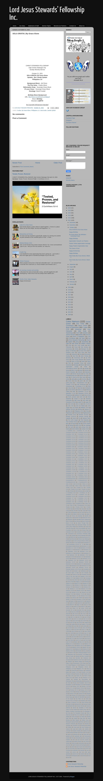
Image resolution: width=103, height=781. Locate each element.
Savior (74, 418)
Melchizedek (78, 650)
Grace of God (71, 581)
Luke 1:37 (80, 631)
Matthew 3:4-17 (69, 649)
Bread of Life (69, 523)
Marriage (76, 365)
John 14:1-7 (83, 613)
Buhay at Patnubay (71, 350)
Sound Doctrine (85, 702)
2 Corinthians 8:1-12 (82, 499)
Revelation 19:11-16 (84, 682)
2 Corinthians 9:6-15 (82, 501)
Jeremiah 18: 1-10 (70, 610)
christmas (78, 329)
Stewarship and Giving (26, 234)
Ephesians (77, 546)
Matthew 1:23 (87, 643)
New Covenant (85, 656)
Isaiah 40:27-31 (80, 601)
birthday (80, 334)
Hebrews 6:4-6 (85, 592)
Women (87, 721)
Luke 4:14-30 (80, 638)
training (84, 755)
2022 (69, 218)
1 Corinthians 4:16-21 (82, 460)
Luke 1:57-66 (79, 633)
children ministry (86, 343)
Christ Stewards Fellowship (76, 340)
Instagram (69, 120)
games (69, 734)
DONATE (68, 178)
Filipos (89, 361)
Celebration (80, 526)
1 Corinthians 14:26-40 (82, 441)
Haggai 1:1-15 (79, 581)
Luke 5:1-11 (78, 640)
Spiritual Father (87, 418)
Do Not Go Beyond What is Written (81, 540)
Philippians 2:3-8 (70, 666)
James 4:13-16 (85, 608)
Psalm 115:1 (71, 675)
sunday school (85, 429)
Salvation (85, 333)
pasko (73, 746)
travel (89, 755)
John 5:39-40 (76, 620)
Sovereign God (69, 704)
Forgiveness (69, 395)
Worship (87, 723)
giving (77, 341)
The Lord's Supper (73, 420)
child (79, 423)
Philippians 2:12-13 (84, 665)
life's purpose (85, 739)
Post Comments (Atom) (26, 166)
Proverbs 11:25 (85, 672)
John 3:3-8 (68, 620)
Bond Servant (77, 521)
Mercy (84, 650)
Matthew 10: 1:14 (70, 643)
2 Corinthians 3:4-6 (71, 492)
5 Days (67, 510)
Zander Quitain (51, 110)
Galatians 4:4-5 (78, 395)
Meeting (80, 409)
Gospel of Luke (78, 398)
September (73, 264)
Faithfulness (83, 570)
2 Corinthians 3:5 (82, 492)
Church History (71, 389)
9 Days (69, 512)
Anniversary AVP (78, 357)
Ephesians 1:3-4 (69, 553)
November (73, 225)
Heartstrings (69, 333)
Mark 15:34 (82, 641)
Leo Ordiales (69, 626)
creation (80, 729)
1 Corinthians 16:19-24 (82, 446)
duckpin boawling (77, 730)
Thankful (75, 709)
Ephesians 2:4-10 (84, 555)
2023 (69, 215)
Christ (69, 345)
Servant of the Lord (70, 700)
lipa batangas (87, 425)
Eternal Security (76, 373)
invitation (68, 739)
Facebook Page (70, 118)
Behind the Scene (86, 517)
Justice (67, 624)
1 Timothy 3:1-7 (80, 487)
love (89, 338)
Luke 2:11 (68, 634)
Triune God (74, 716)
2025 (69, 210)
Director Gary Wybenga (83, 538)
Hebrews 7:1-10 (70, 594)
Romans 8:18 (81, 693)
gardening (75, 734)
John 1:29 (86, 617)
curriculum (68, 730)
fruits (86, 732)
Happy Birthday (73, 232)
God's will (82, 397)
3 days (82, 508)
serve (87, 381)
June (71, 272)
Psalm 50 (86, 675)
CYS (67, 329)
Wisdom (82, 721)
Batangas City (85, 349)
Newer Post (17, 163)
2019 (69, 289)
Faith (67, 343)
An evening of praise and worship (29, 270)
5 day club (70, 388)
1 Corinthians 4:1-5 (82, 459)
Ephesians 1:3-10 (72, 551)
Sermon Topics (46, 26)
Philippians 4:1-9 (70, 668)
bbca (67, 423)
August (72, 267)
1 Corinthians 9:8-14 (82, 476)
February (72, 281)
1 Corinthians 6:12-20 (82, 466)
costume (68, 729)
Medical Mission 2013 (26, 243)
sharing (68, 429)
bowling (89, 725)
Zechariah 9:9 (76, 725)
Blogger (72, 776)
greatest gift (69, 736)
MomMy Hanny (70, 180)
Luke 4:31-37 (88, 638)
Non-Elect (78, 658)
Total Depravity (85, 420)
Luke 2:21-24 (75, 634)
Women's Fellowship (71, 723)
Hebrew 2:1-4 (69, 583)
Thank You (68, 709)
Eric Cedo (80, 324)
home (72, 737)
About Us (81, 26)
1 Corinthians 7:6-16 (82, 469)
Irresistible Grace (78, 363)
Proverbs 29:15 (87, 673)
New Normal (69, 658)
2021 (69, 220)
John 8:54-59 (80, 622)
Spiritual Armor (78, 704)
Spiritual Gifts (82, 375)
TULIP (78, 333)
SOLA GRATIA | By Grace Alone (78, 229)
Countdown (72, 338)
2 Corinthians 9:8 (79, 503)
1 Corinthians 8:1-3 (83, 471)
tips (80, 755)
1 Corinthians (69, 430)
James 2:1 (83, 606)
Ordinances (74, 354)
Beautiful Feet (77, 517)
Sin (79, 418)
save (88, 750)
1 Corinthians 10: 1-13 (81, 430)
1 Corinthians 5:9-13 (82, 464)
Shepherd (83, 700)
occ (90, 744)
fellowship (68, 357)
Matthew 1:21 (79, 643)
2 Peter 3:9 (71, 505)
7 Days (84, 510)
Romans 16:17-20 (84, 690)
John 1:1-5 (79, 617)
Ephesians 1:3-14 (84, 551)
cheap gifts (76, 727)
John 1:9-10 (69, 618)
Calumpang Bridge (70, 524)
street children (75, 429)
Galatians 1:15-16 (84, 576)
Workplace (80, 723)
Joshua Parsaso (70, 334)
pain (69, 746)
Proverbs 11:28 (69, 673)
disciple (87, 368)
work (69, 757)
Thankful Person (83, 709)
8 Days (89, 510)
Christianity (88, 388)
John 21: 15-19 (77, 618)
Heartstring (86, 581)
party (75, 381)
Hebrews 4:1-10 (85, 588)
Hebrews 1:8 (86, 585)
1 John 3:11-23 (75, 484)
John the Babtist (80, 405)
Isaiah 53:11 (80, 602)
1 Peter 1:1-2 (85, 484)
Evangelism (86, 569)
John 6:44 (72, 622)
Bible (75, 519)
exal (67, 732)
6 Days (78, 510)
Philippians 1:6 (35, 110)
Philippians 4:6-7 (80, 668)
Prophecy (81, 670)
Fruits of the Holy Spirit (72, 576)
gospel (81, 370)
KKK (78, 624)
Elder (74, 391)
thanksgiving (74, 755)
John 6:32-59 (83, 620)
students (82, 753)
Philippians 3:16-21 (83, 666)
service (74, 752)
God (69, 363)
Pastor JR (68, 663)
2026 (69, 208)
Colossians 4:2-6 (80, 531)
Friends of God (75, 574)
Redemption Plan (70, 681)
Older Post (58, 163)
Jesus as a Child (75, 611)
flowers (81, 732)
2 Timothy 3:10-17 (79, 507)
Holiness (74, 597)
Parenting (86, 661)
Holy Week (86, 400)
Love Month (75, 407)
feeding (71, 732)
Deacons (80, 372)
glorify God (78, 425)
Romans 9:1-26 (75, 695)
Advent (69, 514)
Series (87, 698)
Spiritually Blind (71, 705)
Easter (83, 361)
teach (87, 753)
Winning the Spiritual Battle (72, 721)
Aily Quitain (82, 514)
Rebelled (76, 679)
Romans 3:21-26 (70, 691)
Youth (87, 421)
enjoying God (86, 730)
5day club (73, 510)
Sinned (89, 700)
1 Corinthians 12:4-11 (83, 437)
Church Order (76, 530)
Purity (87, 411)
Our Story (22, 26)
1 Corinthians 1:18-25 (82, 448)
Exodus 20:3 (69, 570)
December (73, 222)
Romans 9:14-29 (85, 695)
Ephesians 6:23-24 (83, 393)
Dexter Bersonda (73, 538)
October (72, 227)
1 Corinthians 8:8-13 (82, 473)
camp (78, 379)
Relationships (79, 681)
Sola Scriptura (84, 347)
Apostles (87, 515)
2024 (69, 213)
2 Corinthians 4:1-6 (82, 494)
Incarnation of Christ (81, 599)
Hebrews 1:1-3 (69, 585)
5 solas (19, 110)
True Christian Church (71, 421)
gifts (89, 379)
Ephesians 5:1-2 (80, 563)
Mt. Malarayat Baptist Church (84, 652)
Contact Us (72, 26)
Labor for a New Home (26, 225)
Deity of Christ (75, 361)
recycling (68, 750)
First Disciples (85, 572)
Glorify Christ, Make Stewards (28, 279)
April (71, 277)
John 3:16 (70, 405)
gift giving (70, 425)
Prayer (76, 347)
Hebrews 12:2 (86, 583)
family (67, 370)
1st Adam (87, 491)
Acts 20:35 (81, 512)
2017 (69, 294)
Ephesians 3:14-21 (76, 558)
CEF (76, 388)
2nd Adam (77, 508)
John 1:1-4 (72, 617)
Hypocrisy (86, 597)
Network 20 (88, 409)
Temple (74, 707)
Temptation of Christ (84, 707)
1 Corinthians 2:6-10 (82, 453)
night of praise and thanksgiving (80, 744)
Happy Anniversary (74, 251)
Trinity (85, 366)
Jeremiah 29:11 (80, 610)
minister (68, 743)
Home (14, 26)
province (87, 748)
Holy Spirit (82, 338)
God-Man (88, 579)
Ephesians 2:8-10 (70, 556)
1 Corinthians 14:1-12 (82, 439)
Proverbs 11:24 (75, 672)
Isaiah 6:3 (80, 402)
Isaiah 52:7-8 (72, 602)
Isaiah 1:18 (73, 601)
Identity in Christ (70, 599)
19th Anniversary (79, 491)
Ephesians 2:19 (73, 555)
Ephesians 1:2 (78, 549)
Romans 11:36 (85, 686)
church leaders (87, 423)
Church (88, 340)
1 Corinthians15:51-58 (82, 478)
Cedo (81, 388)
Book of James (85, 521)
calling (73, 379)
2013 (69, 304)
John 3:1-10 (86, 618)
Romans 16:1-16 (74, 690)
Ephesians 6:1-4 (85, 565)
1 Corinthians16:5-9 (82, 482)
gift (80, 734)
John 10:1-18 (83, 611)
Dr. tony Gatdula (77, 542)
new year (70, 427)
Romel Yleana (69, 697)
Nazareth (78, 656)
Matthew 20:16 (71, 645)
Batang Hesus (69, 517)
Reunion (75, 682)
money (70, 381)
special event (76, 753)
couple (74, 729)
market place (69, 741)
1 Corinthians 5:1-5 (82, 462)
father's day (74, 370)
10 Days (71, 491)
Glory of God (87, 395)
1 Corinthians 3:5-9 (82, 457)
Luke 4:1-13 (72, 638)
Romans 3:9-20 (72, 693)
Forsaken (68, 574)
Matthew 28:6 (86, 647)
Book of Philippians (78, 336)
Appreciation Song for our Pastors (78, 241)
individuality (78, 737)
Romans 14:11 (72, 414)
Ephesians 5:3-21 (75, 565)
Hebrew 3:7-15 (77, 583)
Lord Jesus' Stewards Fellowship (77, 766)
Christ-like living (69, 528)
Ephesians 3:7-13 (86, 558)
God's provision (72, 397)
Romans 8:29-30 (83, 416)
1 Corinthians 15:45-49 (82, 444)
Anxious (74, 515)
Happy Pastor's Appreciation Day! (78, 246)
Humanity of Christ (71, 402)
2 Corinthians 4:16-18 (82, 496)
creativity (87, 729)
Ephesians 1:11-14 (83, 391)
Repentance (69, 412)
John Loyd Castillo (79, 345)
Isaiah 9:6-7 (72, 604)
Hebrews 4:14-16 (70, 590)
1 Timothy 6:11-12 (74, 489)
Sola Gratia (43, 110)
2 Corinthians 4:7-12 (80, 386)
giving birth (86, 734)
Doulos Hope (69, 542)
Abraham (75, 512)
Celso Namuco (73, 321)
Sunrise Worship (80, 705)
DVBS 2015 (73, 537)
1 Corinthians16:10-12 (82, 480)
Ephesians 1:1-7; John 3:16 (72, 547)
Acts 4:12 (88, 512)
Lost (90, 626)
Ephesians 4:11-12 (83, 560)
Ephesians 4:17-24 (70, 562)
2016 (69, 297)
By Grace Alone (26, 110)
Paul (81, 354)
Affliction (75, 514)
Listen (79, 626)
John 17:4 (83, 615)
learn (78, 739)
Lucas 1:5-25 (77, 627)
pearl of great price (80, 746)
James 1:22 (76, 606)
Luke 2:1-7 (86, 633)
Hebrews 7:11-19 (80, 594)
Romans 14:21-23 (80, 688)
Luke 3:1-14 (81, 636)
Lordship (85, 626)
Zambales (68, 725)
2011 (69, 309)
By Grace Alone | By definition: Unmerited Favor (77, 235)
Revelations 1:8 (69, 684)
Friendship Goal (85, 574)
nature (87, 743)
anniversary (69, 349)
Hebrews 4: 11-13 (74, 588)
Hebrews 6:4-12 (75, 592)
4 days (87, 508)
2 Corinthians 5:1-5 (82, 498)
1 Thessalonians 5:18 (81, 382)
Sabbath (68, 418)
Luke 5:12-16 (86, 640)
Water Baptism (75, 720)
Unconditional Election (71, 368)
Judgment (86, 622)
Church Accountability (80, 528)
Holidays (68, 597)
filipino (76, 732)
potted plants (80, 748)
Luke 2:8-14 (74, 636)
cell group (73, 423)
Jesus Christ (82, 325)
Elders (87, 544)
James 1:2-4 (69, 606)
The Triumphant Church (78, 713)
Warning (82, 421)
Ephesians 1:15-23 (84, 547)
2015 (69, 299)
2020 (69, 287)
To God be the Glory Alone (78, 377)
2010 (69, 312)
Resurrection (77, 412)
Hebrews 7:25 (75, 595)
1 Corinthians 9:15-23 (82, 475)
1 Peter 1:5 (77, 485)
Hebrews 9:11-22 (85, 595)
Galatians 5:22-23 (79, 578)
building (69, 727)
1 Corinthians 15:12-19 (82, 443)
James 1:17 (86, 604)
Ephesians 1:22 (87, 549)
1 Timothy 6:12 (84, 489)
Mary (88, 641)
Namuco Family (69, 656)
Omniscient (68, 659)
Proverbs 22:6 (78, 673)
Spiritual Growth (87, 704)
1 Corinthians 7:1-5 (82, 467)
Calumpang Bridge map (83, 524)
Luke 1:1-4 (84, 629)
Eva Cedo (86, 373)
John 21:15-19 (87, 404)
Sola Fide (75, 356)
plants (77, 427)
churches (84, 379)
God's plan (81, 579)
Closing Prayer (85, 530)
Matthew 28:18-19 (76, 647)
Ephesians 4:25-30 (83, 562)
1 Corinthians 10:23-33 (82, 432)
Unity (81, 368)
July (71, 269)
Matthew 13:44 (85, 407)
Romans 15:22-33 (71, 416)
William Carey (85, 720)
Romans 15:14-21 (83, 414)
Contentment (71, 533)
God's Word (74, 579)
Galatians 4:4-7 (69, 578)
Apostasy (80, 515)
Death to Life (80, 389)
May (71, 274)
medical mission (77, 741)
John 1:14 (78, 404)
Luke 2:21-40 (83, 634)
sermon (67, 752)
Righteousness (87, 412)
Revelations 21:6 (79, 684)
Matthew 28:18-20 (70, 409)
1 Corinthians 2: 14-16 (82, 450)
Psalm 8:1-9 (69, 677)
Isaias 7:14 (79, 604)
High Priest (77, 400)
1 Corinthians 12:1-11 (83, 435)
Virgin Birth (82, 718)
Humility (80, 597)
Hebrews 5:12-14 (80, 590)
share (80, 752)
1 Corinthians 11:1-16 (82, 434)
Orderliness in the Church (79, 659)
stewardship (85, 341)
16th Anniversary (81, 384)
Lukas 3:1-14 (69, 629)
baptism (70, 341)
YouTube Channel (71, 122)
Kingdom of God (85, 624)
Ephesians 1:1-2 (85, 546)
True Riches (82, 716)
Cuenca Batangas (82, 535)
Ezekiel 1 (76, 570)
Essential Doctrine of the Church (73, 569)
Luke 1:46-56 (71, 633)
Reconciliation (85, 679)
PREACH (70, 661)
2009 (69, 314)
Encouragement (69, 546)
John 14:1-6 (75, 613)
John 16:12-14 (75, 615)
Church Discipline (70, 372)
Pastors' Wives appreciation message (79, 243)
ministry (77, 349)
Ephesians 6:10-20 (70, 567)
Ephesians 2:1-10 (70, 393)
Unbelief (75, 718)
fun (90, 732)
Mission (82, 365)
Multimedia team (72, 654)
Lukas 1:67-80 (85, 627)
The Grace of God (74, 248)
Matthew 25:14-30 (80, 645)
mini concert (86, 741)
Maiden (75, 641)
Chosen (87, 526)
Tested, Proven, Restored (21, 174)
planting (89, 746)
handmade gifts (78, 736)
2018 (69, 292)
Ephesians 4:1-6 (72, 560)
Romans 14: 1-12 (70, 688)
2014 (69, 302)
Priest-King (74, 670)
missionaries (81, 743)
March (71, 279)
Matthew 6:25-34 (70, 650)
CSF (89, 336)
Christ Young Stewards (77, 359)
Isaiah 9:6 (88, 402)
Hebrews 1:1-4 (78, 585)
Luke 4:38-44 (71, 640)
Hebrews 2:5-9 (69, 587)
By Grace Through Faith (82, 523)
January (72, 284)
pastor (81, 381)
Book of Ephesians (72, 327)
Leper (75, 626)
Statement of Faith (33, 26)
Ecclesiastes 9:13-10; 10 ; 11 (76, 544)
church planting (85, 727)
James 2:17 (75, 608)
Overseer (88, 659)
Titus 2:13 (84, 714)
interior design (86, 737)
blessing (83, 725)
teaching (68, 755)
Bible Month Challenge (84, 519)
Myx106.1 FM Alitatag (83, 654)
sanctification (75, 750)
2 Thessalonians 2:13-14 (82, 505)
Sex (78, 700)
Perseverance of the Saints (79, 663)
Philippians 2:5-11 (79, 411)
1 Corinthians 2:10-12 (82, 452)
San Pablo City (79, 698)
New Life (70, 411)
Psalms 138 (77, 677)
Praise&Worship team (71, 375)
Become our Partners (60, 26)
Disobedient (68, 540)
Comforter (88, 531)
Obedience (85, 658)
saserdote (82, 750)
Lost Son (70, 627)
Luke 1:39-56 (88, 631)
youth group (69, 382)
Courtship (73, 535)
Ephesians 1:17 (69, 549)
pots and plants (71, 748)
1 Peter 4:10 (85, 485)
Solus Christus (84, 356)
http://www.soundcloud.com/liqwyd (39, 97)
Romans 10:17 (75, 686)
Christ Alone (81, 352)
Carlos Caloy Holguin (71, 526)
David (78, 537)
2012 (69, 307)
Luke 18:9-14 (77, 629)
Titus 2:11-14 (77, 714)
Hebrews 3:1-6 (78, 587)
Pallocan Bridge (78, 661)
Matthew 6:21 (78, 649)
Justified (73, 624)
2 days (71, 508)
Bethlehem (70, 519)
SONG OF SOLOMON (79, 697)
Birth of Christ (69, 521)
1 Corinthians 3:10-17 (82, 455)
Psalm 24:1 (79, 675)
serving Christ (85, 427)
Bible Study (82, 331)
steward (87, 370)
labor (74, 739)
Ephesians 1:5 (78, 553)
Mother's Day (72, 652)
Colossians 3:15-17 (70, 531)
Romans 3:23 (79, 691)
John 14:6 (70, 404)
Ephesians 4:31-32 (70, 563)
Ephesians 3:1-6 (80, 556)
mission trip (74, 743)
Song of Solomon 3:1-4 (73, 702)
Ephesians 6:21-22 (83, 567)
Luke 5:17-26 (69, 641)
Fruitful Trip (23, 252)
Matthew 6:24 (86, 649)
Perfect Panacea (24, 261)
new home (68, 744)
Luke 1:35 (73, 631)
